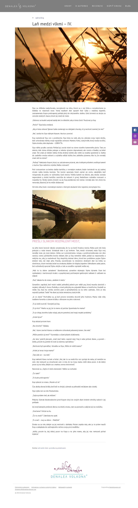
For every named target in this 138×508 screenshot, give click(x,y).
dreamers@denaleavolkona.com (25, 489)
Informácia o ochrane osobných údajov (43, 487)
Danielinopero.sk (114, 487)
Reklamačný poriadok (65, 487)
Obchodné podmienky (22, 487)
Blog (128, 6)
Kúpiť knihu (114, 6)
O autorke (82, 6)
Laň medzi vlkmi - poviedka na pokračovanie (52, 448)
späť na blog (38, 18)
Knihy (68, 6)
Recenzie (97, 6)
